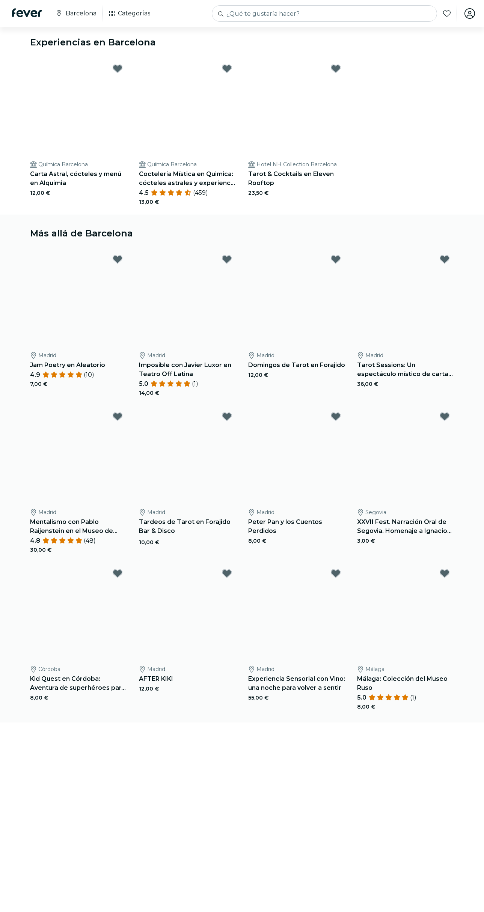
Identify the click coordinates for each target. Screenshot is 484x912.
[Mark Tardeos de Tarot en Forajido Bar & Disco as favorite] (227, 416)
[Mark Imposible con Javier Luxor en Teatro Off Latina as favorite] (227, 259)
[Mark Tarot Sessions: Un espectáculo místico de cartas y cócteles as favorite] (444, 259)
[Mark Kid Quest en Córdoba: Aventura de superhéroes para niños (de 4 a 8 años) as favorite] (117, 573)
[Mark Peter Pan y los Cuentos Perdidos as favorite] (336, 416)
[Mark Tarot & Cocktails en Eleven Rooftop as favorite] (336, 69)
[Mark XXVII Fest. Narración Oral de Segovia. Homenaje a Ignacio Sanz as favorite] (444, 416)
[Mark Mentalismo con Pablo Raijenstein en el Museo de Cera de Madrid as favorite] (117, 416)
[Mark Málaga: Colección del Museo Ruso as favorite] (444, 573)
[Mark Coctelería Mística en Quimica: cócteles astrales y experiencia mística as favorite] (227, 69)
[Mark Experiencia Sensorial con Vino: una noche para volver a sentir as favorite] (336, 573)
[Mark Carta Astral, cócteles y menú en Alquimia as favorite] (117, 69)
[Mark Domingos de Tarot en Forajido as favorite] (336, 259)
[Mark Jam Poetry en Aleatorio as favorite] (117, 259)
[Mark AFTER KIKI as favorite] (227, 573)
